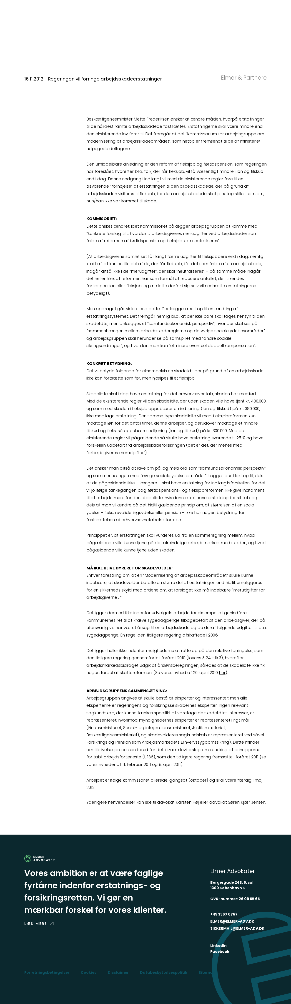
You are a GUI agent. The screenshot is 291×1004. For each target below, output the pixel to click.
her (222, 672)
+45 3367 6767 (224, 914)
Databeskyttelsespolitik (163, 972)
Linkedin (218, 945)
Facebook (219, 951)
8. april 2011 (170, 764)
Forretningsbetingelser (46, 972)
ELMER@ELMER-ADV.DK (232, 921)
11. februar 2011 (136, 764)
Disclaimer (118, 972)
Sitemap (207, 972)
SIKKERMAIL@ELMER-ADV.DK (237, 928)
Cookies (88, 972)
